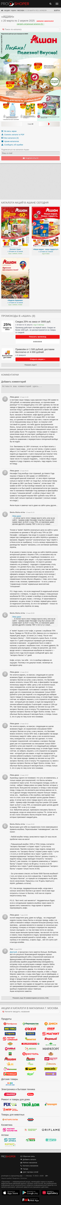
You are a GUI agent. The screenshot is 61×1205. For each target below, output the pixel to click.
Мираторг (51, 1048)
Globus (10, 1043)
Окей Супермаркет (51, 1028)
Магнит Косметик (10, 1129)
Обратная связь (27, 1156)
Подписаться (30, 158)
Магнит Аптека (10, 1139)
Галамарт (51, 1104)
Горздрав (51, 1139)
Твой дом (30, 1104)
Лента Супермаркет (30, 1033)
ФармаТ (10, 1144)
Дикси (51, 1023)
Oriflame (51, 1129)
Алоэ (30, 1139)
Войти (57, 10)
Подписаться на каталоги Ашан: (15, 149)
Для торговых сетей (29, 1172)
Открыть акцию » (37, 359)
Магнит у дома (51, 1033)
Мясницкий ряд (51, 1058)
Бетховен (30, 1119)
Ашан (13, 10)
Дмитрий (13, 952)
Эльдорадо (10, 1094)
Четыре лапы (10, 1119)
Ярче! (30, 1073)
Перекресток (30, 1023)
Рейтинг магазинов (28, 1163)
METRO (10, 1028)
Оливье (10, 1048)
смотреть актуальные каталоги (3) (30, 24)
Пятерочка (10, 1023)
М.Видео (30, 1094)
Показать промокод (37, 337)
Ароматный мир (10, 1063)
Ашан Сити (30, 1058)
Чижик (30, 1068)
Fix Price (10, 1104)
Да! (10, 1053)
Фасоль (51, 1063)
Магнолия (51, 1043)
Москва (20, 10)
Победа (10, 1073)
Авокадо (51, 1068)
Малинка (10, 1068)
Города (24, 1169)
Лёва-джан (16, 516)
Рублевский (51, 1053)
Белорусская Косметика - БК (30, 1129)
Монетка (30, 1038)
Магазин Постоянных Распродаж (10, 1109)
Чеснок (51, 1073)
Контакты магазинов (29, 1166)
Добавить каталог (28, 1159)
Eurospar (30, 1043)
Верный (51, 1038)
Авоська (30, 1048)
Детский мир (10, 1084)
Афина (30, 1063)
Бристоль (30, 1053)
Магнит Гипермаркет (10, 1038)
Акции (7, 10)
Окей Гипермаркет (30, 1028)
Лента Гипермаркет (10, 1033)
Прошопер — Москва (15, 4)
